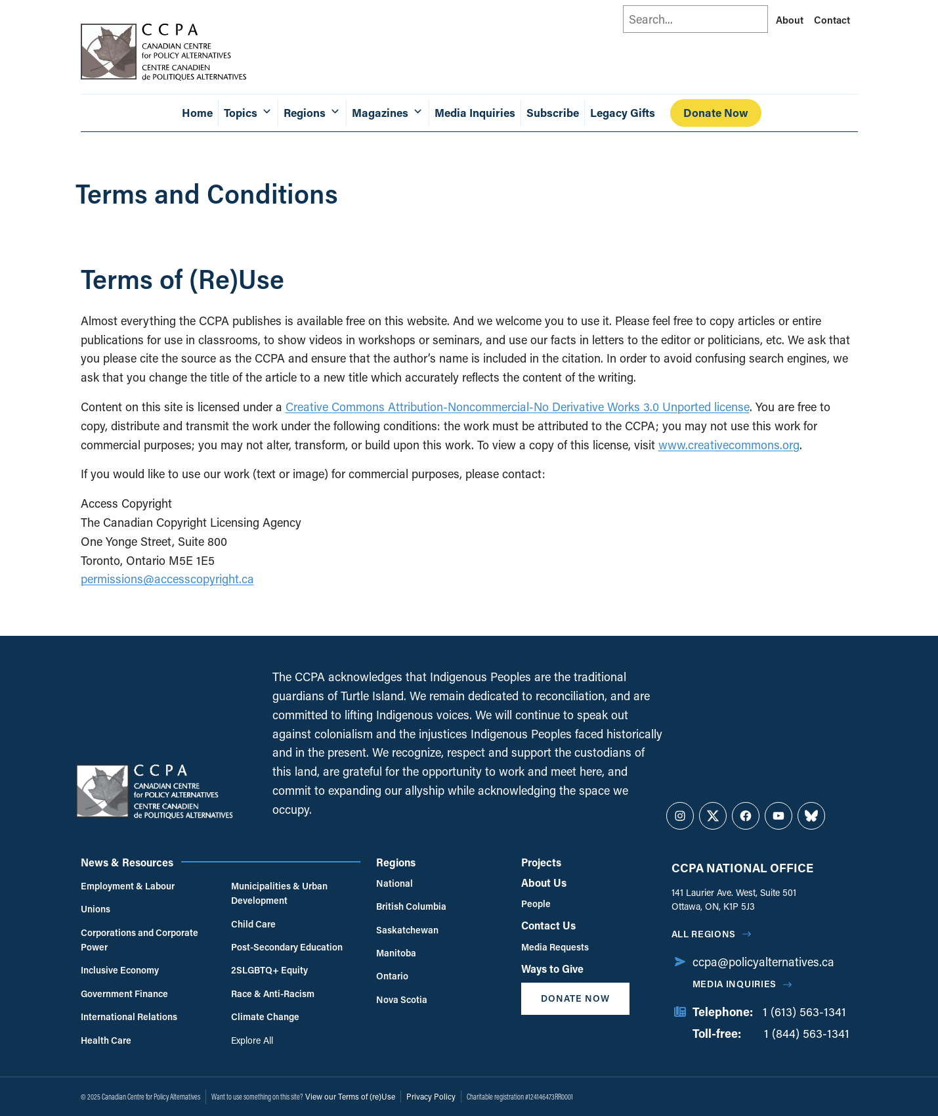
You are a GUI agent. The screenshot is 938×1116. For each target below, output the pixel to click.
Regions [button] (312, 113)
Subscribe (552, 112)
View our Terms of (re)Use (350, 1096)
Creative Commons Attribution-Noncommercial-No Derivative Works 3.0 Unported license (518, 406)
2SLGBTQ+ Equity (269, 970)
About (789, 19)
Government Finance (124, 993)
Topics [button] (248, 113)
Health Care (106, 1040)
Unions (95, 909)
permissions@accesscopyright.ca (167, 579)
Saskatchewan (407, 930)
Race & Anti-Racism (272, 993)
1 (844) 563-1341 (806, 1033)
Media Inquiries (475, 112)
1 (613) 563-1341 (804, 1011)
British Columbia (411, 906)
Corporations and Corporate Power (139, 939)
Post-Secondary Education (287, 947)
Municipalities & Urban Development (279, 893)
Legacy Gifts (622, 112)
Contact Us (548, 925)
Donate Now (715, 112)
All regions (704, 933)
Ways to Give (552, 968)
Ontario (392, 976)
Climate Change (265, 1016)
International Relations (129, 1016)
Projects (541, 862)
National (394, 883)
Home (197, 112)
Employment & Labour (128, 886)
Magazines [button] (387, 113)
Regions (396, 862)
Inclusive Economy (120, 970)
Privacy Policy (431, 1096)
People (536, 903)
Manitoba (396, 953)
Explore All (252, 1040)
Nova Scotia (401, 999)
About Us (543, 882)
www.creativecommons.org (728, 445)
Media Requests (555, 947)
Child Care (253, 924)
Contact (832, 19)
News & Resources (127, 862)
